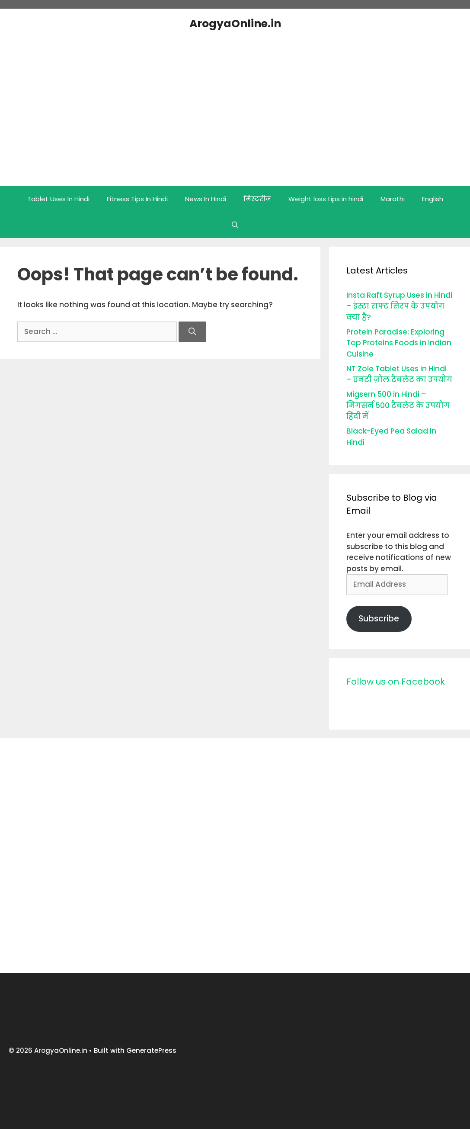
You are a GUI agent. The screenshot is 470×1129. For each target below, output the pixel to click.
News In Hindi (205, 198)
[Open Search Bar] (235, 225)
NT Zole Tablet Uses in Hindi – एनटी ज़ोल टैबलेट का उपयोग (399, 374)
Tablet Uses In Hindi (58, 198)
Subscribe (378, 618)
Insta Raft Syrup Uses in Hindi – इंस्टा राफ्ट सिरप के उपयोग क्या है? (399, 306)
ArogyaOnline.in (235, 23)
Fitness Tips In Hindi (137, 198)
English (432, 198)
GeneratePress (151, 1050)
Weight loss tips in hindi (325, 198)
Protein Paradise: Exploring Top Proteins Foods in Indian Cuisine (398, 343)
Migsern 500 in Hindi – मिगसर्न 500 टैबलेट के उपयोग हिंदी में (398, 405)
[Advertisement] (235, 855)
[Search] (192, 332)
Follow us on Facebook (395, 681)
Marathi (392, 198)
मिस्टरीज (257, 198)
